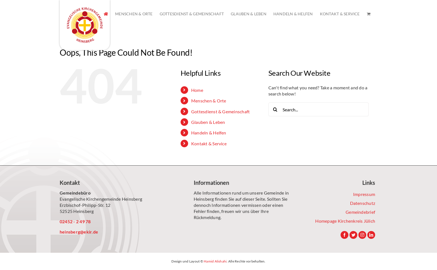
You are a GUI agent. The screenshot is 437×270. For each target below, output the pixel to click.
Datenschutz (362, 203)
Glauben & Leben (208, 122)
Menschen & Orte (208, 100)
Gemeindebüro (75, 192)
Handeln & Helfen (208, 132)
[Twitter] (353, 235)
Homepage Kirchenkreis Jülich (345, 221)
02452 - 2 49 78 (75, 221)
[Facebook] (344, 235)
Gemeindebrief (360, 212)
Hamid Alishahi (215, 261)
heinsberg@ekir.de (79, 231)
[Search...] (318, 109)
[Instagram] (362, 235)
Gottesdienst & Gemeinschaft (220, 111)
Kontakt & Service (209, 143)
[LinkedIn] (371, 235)
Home (197, 90)
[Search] (275, 109)
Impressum (364, 194)
